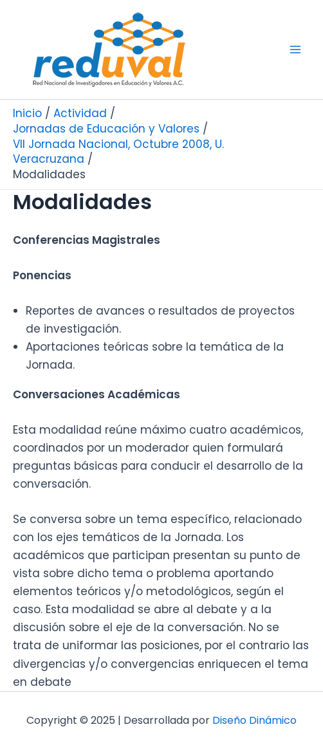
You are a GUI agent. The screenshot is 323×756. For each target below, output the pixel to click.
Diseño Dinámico (254, 720)
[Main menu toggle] (296, 49)
